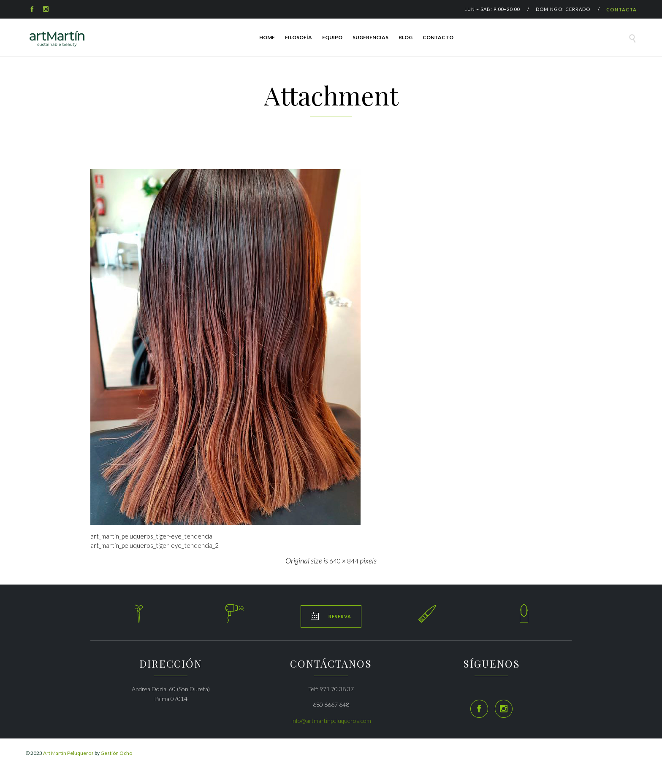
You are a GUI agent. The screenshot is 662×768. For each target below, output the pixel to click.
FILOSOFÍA (298, 37)
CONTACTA (621, 9)
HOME (267, 37)
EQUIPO (332, 37)
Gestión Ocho (116, 753)
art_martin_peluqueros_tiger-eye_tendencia (151, 536)
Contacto (438, 37)
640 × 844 (343, 561)
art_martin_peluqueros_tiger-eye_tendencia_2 (154, 545)
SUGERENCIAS (370, 37)
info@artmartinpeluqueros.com (331, 720)
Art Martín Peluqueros (68, 753)
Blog (405, 37)
